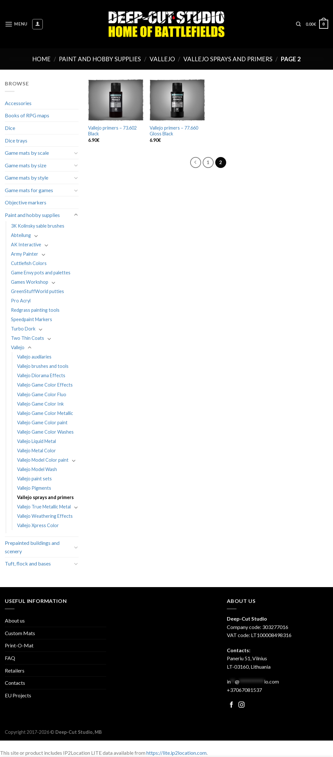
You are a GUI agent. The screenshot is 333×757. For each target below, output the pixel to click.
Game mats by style (26, 177)
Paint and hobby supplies (100, 59)
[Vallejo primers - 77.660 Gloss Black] (177, 100)
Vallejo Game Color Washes (45, 432)
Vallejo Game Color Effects (45, 385)
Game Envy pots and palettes (40, 272)
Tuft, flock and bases (28, 563)
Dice (10, 128)
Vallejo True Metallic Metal (44, 506)
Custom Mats (20, 633)
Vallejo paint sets (34, 478)
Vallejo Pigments (34, 488)
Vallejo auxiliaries (34, 356)
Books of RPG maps (27, 115)
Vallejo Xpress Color (38, 525)
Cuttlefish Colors (29, 263)
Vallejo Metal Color (36, 450)
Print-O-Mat (19, 645)
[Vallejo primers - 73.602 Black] (115, 100)
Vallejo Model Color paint (43, 460)
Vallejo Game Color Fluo (41, 394)
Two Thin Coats (27, 338)
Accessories (18, 103)
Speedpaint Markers (31, 319)
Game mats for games (29, 190)
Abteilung (21, 235)
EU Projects (18, 695)
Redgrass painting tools (35, 310)
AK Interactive (26, 244)
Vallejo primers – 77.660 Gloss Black (174, 131)
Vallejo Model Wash (37, 469)
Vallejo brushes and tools (43, 366)
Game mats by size (25, 165)
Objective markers (25, 202)
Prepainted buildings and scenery (32, 547)
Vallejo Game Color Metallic (45, 413)
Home (41, 59)
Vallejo (162, 59)
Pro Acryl (21, 300)
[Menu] (16, 24)
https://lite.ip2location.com (176, 753)
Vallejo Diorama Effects (41, 375)
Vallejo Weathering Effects (45, 516)
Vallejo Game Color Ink (40, 404)
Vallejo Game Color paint (42, 422)
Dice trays (16, 140)
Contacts (15, 683)
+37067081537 (244, 690)
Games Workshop (29, 282)
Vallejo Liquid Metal (36, 441)
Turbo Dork (23, 328)
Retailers (14, 670)
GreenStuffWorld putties (37, 291)
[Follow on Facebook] (231, 705)
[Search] (298, 24)
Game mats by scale (27, 153)
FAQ (10, 658)
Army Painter (24, 254)
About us (15, 620)
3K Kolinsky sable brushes (37, 226)
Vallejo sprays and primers (228, 59)
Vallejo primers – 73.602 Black (112, 131)
